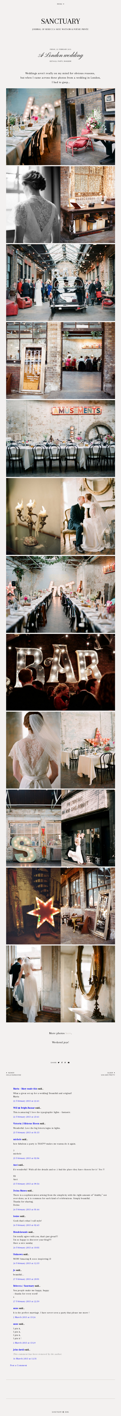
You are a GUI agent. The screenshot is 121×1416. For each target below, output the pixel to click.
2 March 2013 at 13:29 (24, 1343)
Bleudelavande (20, 1232)
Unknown (18, 1254)
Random (67, 61)
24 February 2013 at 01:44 (26, 1209)
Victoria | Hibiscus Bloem (26, 1123)
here (68, 1033)
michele (17, 1139)
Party (60, 61)
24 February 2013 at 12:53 (26, 1263)
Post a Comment (18, 1365)
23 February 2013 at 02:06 (26, 1158)
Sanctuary (60, 21)
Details (53, 61)
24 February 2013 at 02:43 (26, 1225)
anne (15, 1308)
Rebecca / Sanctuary (23, 1286)
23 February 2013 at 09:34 (26, 1183)
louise (16, 1216)
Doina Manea (20, 1190)
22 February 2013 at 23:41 (26, 1117)
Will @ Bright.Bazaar (24, 1108)
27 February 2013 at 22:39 (26, 1301)
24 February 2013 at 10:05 (26, 1247)
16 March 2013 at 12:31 (25, 1358)
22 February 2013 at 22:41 (26, 1101)
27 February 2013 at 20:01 (26, 1279)
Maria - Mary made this (25, 1088)
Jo (14, 1270)
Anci (15, 1165)
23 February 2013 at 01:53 (26, 1132)
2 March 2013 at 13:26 (24, 1317)
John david (18, 1349)
